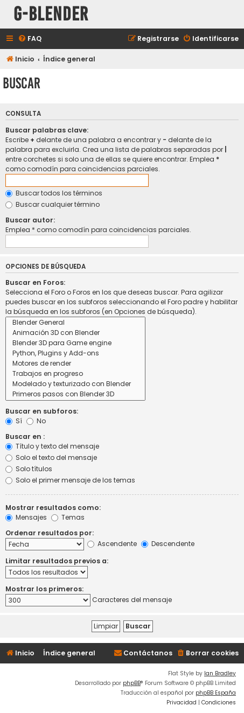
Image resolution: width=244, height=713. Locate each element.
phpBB (132, 683)
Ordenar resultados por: (49, 532)
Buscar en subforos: (41, 411)
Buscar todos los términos (53, 193)
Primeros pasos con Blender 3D (75, 394)
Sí (13, 420)
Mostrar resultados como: (53, 507)
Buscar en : (25, 436)
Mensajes (26, 517)
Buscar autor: (30, 220)
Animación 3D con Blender (75, 333)
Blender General (75, 323)
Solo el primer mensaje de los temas (70, 480)
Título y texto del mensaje (52, 446)
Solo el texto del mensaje (51, 457)
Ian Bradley (220, 673)
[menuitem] (29, 39)
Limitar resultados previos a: (56, 560)
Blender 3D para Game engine (75, 343)
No (36, 420)
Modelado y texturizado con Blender (75, 384)
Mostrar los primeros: (44, 588)
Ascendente (112, 543)
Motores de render (75, 364)
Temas (68, 517)
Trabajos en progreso (75, 374)
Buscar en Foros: (35, 282)
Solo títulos (28, 468)
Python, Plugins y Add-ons (75, 353)
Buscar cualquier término (52, 204)
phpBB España (216, 693)
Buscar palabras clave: (46, 130)
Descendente (167, 543)
